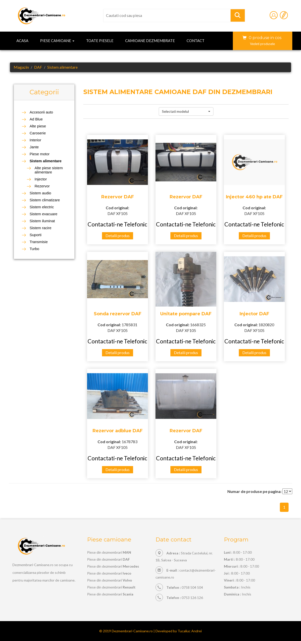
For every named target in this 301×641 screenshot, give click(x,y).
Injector (41, 179)
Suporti (36, 235)
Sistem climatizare (45, 200)
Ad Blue (36, 119)
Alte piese (38, 126)
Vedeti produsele (262, 44)
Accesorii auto (41, 112)
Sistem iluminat (42, 221)
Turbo (34, 249)
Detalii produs (117, 235)
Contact (195, 40)
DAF (38, 67)
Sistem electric (42, 207)
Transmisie (39, 242)
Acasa (22, 40)
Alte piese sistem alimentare (49, 170)
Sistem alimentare (62, 67)
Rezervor (42, 186)
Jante (34, 147)
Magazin (21, 67)
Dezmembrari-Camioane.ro (132, 631)
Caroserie (38, 133)
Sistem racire (40, 228)
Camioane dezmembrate (150, 40)
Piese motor (40, 154)
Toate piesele (99, 40)
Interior (35, 140)
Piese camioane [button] (57, 40)
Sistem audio (40, 193)
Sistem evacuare (43, 214)
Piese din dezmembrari (109, 552)
